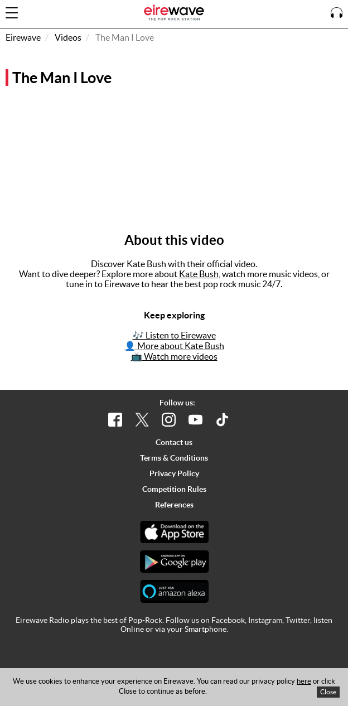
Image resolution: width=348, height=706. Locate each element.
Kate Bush (199, 274)
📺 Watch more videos (174, 356)
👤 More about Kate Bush (174, 346)
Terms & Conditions (174, 457)
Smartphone (205, 629)
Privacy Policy (174, 473)
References (174, 504)
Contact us (174, 442)
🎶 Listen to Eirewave (174, 335)
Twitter (298, 620)
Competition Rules (174, 489)
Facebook (228, 620)
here (304, 681)
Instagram (265, 620)
